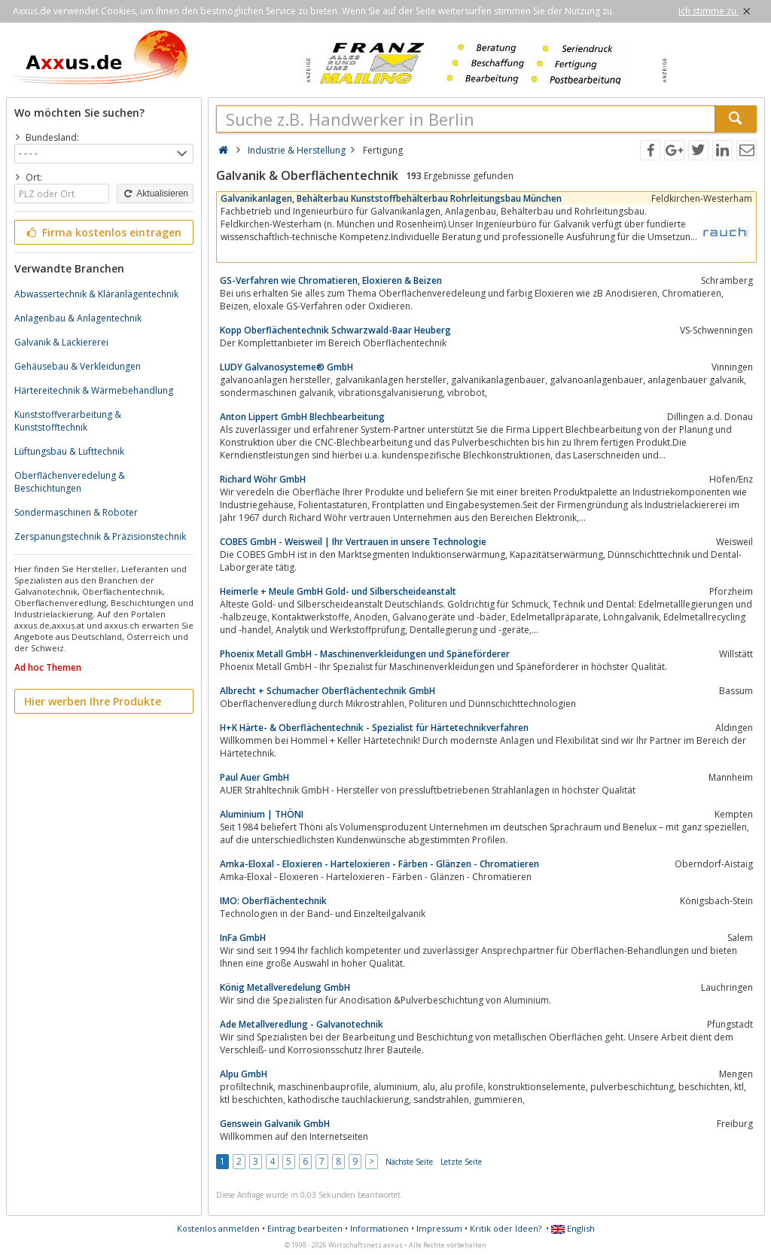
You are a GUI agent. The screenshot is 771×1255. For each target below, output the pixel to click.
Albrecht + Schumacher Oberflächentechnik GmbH (327, 690)
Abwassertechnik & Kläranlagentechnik (96, 294)
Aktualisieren (155, 193)
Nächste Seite (409, 1161)
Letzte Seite (461, 1161)
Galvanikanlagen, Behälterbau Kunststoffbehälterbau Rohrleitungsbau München (391, 198)
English (573, 1228)
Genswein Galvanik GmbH (275, 1123)
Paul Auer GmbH (254, 777)
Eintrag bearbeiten (305, 1228)
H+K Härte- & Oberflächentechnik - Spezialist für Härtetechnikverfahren (374, 727)
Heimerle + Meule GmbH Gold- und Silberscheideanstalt (338, 591)
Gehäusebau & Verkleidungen (77, 366)
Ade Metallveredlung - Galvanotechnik (301, 1024)
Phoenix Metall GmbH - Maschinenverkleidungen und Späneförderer (365, 653)
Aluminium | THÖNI (261, 814)
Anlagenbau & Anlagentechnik (78, 318)
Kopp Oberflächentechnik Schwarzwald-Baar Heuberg (335, 330)
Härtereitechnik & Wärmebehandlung (93, 390)
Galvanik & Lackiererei (61, 342)
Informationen (379, 1228)
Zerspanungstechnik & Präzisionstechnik (100, 536)
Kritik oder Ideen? (505, 1228)
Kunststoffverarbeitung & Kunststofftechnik (67, 421)
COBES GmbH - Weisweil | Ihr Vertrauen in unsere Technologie (353, 541)
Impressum (439, 1228)
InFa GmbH (243, 937)
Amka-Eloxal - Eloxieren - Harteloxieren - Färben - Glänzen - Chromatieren (379, 863)
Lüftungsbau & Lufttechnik (69, 451)
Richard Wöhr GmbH (263, 479)
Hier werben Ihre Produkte (92, 701)
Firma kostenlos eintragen (102, 232)
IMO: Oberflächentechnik (273, 900)
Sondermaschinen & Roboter (76, 512)
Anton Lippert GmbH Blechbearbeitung (302, 416)
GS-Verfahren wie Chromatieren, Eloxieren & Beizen (331, 280)
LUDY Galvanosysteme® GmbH (286, 367)
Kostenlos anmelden (218, 1228)
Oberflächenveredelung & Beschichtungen (69, 482)
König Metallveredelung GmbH (285, 987)
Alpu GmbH (243, 1074)
